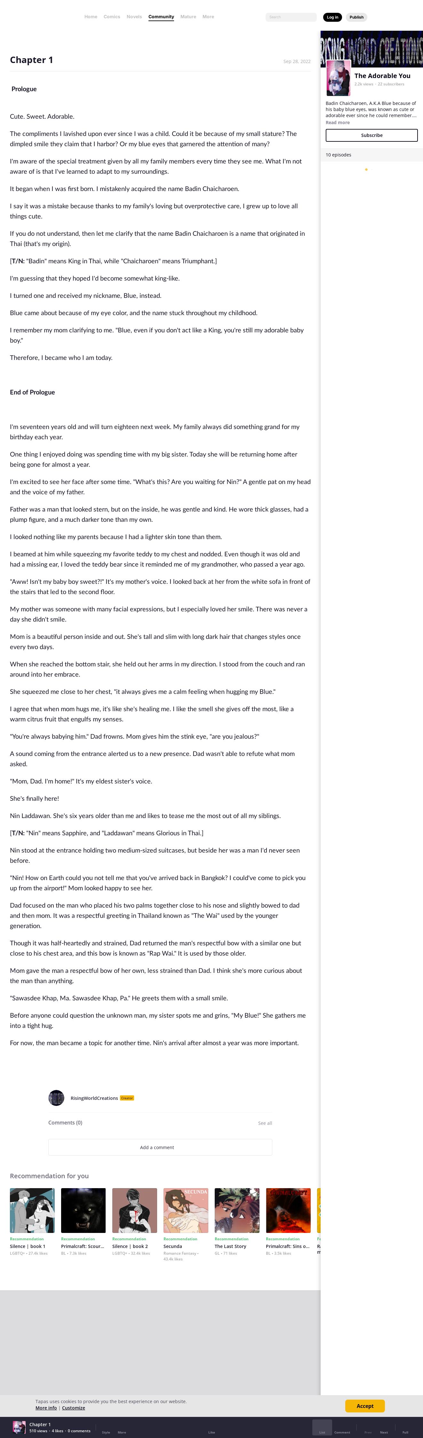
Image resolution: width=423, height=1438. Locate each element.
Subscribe (372, 135)
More (210, 16)
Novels (134, 16)
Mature (188, 16)
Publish (356, 17)
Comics (112, 16)
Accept (365, 1406)
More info (46, 1408)
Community (161, 16)
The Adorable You (383, 75)
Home (90, 16)
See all (265, 1123)
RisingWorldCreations (94, 1098)
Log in (332, 17)
